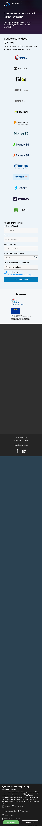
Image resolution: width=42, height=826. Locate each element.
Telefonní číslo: (10, 244)
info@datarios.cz (21, 396)
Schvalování (21, 351)
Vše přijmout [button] (11, 822)
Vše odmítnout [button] (30, 822)
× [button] (40, 785)
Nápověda (21, 363)
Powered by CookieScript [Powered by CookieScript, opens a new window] (33, 825)
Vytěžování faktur (21, 348)
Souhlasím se (13, 272)
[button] (21, 819)
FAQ (21, 360)
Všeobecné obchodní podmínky (21, 376)
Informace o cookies (21, 373)
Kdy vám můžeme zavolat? (14, 253)
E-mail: (6, 235)
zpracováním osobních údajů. (20, 274)
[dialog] (21, 805)
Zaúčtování (21, 354)
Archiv (21, 357)
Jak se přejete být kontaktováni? (17, 263)
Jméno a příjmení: (11, 226)
